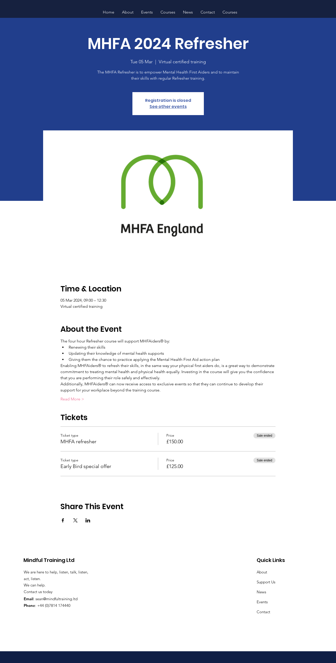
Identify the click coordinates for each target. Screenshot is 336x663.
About (262, 572)
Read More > (72, 399)
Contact (263, 611)
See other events (168, 106)
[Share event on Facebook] (62, 520)
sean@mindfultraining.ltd (56, 598)
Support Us (266, 582)
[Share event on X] (75, 520)
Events (262, 601)
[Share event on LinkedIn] (87, 520)
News (261, 592)
